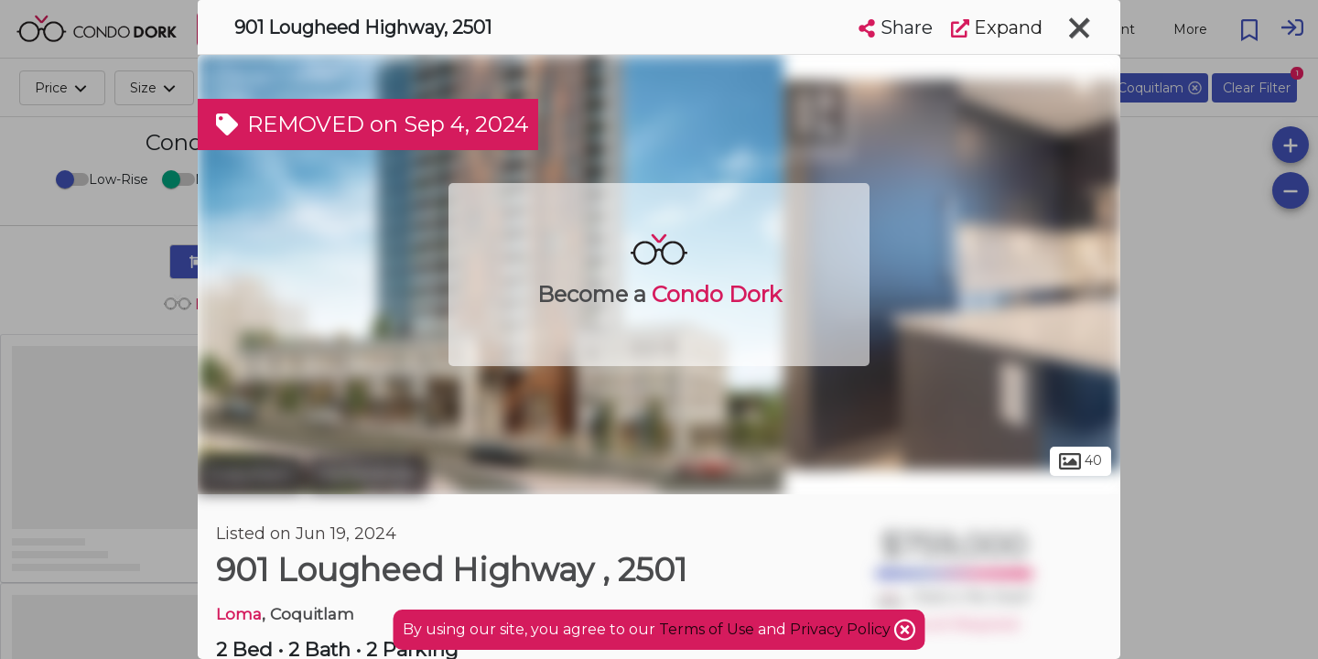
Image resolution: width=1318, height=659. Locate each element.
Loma (239, 613)
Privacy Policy (842, 629)
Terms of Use (706, 629)
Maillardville (366, 474)
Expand (997, 27)
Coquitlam (250, 474)
